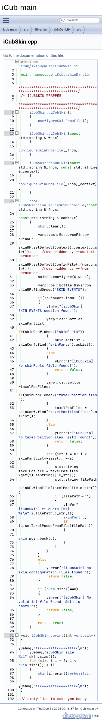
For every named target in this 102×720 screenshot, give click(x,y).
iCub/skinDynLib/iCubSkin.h (48, 66)
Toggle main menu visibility (7, 18)
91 (8, 635)
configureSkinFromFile (60, 120)
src (26, 29)
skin (42, 226)
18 (8, 163)
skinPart (71, 517)
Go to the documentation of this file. (33, 55)
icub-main (10, 29)
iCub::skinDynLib (72, 74)
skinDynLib (62, 29)
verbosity (83, 635)
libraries (41, 29)
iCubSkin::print (47, 635)
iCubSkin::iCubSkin (48, 112)
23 (8, 201)
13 (8, 133)
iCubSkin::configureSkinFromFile (51, 205)
